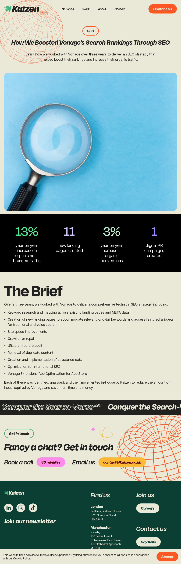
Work (86, 9)
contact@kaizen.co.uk (122, 462)
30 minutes (51, 462)
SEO (90, 31)
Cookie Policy (21, 558)
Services (68, 9)
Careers (120, 9)
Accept (167, 556)
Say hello (148, 542)
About (102, 9)
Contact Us (162, 8)
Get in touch (19, 433)
